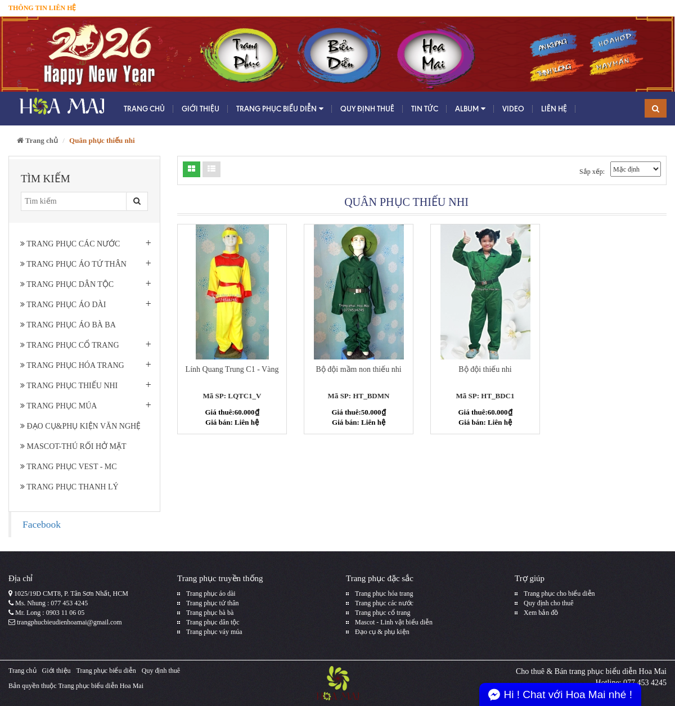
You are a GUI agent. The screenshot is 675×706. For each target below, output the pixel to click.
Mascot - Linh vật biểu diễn (394, 622)
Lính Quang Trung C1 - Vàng (232, 369)
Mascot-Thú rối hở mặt (73, 446)
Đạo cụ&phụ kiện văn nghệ (80, 426)
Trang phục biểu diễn (279, 109)
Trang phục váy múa (214, 632)
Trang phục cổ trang (69, 345)
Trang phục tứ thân (212, 603)
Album (470, 109)
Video (513, 108)
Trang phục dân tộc (67, 284)
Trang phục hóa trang (72, 365)
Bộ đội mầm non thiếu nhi (358, 369)
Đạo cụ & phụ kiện (382, 632)
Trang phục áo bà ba (68, 325)
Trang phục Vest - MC (68, 466)
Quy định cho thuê (549, 603)
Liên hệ (554, 108)
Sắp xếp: (592, 172)
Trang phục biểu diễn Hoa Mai (100, 686)
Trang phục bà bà (209, 613)
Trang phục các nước (70, 244)
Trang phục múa (58, 406)
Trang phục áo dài (63, 304)
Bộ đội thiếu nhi (484, 369)
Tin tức (424, 108)
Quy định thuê (367, 108)
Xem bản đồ (541, 613)
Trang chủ (144, 108)
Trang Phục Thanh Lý (69, 487)
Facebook (41, 524)
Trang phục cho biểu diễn (559, 593)
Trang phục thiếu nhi (69, 385)
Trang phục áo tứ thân (73, 264)
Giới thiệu (200, 108)
